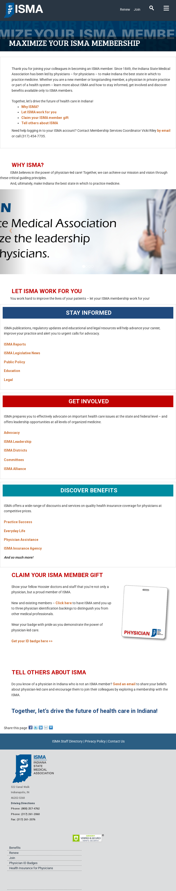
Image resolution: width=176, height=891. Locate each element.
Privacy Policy (95, 741)
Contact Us (116, 741)
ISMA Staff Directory (67, 741)
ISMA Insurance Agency (23, 548)
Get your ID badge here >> (32, 641)
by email (163, 130)
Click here (64, 603)
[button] (13, 231)
